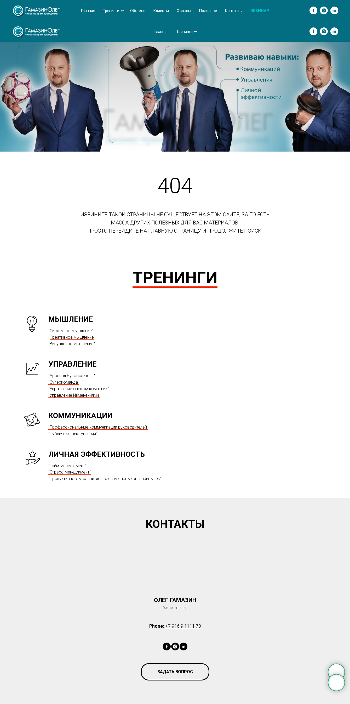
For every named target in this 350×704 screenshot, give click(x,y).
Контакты (234, 10)
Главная (88, 10)
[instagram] (324, 10)
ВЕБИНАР (259, 10)
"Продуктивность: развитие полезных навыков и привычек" (104, 478)
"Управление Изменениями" (74, 395)
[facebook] (313, 10)
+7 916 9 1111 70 (183, 626)
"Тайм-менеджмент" (67, 465)
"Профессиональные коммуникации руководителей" (98, 427)
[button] (175, 671)
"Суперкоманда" (63, 382)
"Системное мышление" (70, 330)
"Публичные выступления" (72, 433)
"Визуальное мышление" (71, 343)
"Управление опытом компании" (78, 388)
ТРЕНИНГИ (175, 277)
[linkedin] (334, 10)
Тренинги (111, 10)
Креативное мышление (72, 337)
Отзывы (184, 10)
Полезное (208, 10)
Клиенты (161, 10)
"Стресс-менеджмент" (69, 472)
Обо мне (137, 10)
